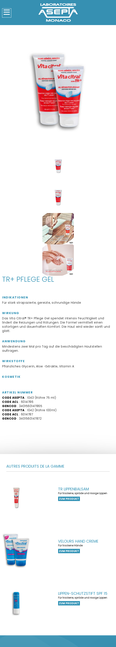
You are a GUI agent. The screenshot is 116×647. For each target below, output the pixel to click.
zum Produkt (69, 499)
